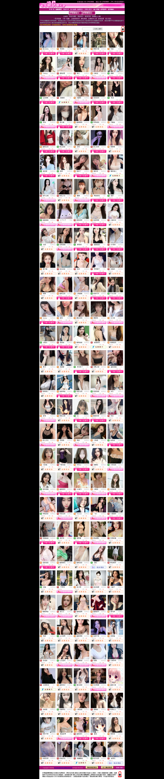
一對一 (70, 98)
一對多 (70, 220)
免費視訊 (53, 49)
